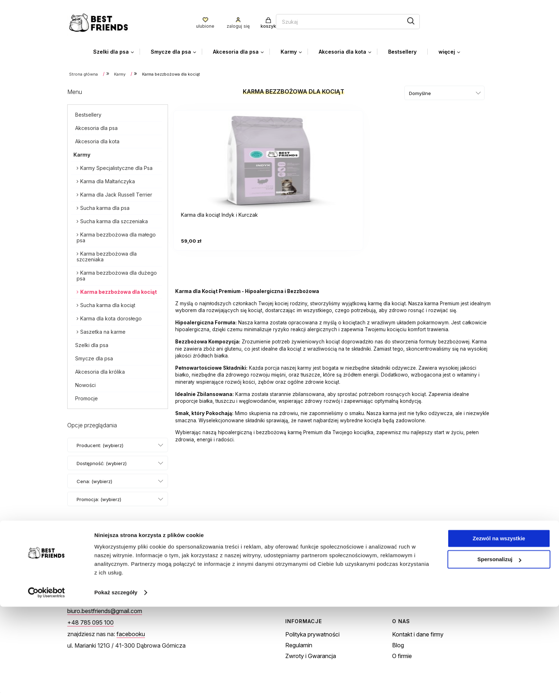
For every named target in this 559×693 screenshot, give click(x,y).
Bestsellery (88, 113)
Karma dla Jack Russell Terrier (116, 193)
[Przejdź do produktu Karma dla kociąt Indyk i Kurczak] (225, 157)
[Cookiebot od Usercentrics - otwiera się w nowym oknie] (46, 679)
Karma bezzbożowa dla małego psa (116, 236)
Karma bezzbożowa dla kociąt (118, 290)
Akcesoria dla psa (96, 126)
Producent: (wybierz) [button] (100, 444)
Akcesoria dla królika (100, 370)
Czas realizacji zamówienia (427, 595)
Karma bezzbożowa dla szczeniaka (107, 255)
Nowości (85, 384)
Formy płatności (413, 574)
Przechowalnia (304, 595)
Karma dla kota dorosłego (111, 317)
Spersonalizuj (499, 646)
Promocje (86, 397)
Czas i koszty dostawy (421, 585)
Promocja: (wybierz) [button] (99, 498)
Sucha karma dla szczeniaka (114, 220)
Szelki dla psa (91, 344)
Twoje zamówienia (309, 574)
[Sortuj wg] (444, 91)
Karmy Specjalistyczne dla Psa (116, 166)
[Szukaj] (327, 20)
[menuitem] (116, 50)
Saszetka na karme (103, 330)
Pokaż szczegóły (115, 679)
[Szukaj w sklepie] (258, 21)
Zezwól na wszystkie (499, 625)
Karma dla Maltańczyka (107, 180)
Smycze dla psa (94, 357)
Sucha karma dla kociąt (107, 304)
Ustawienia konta (307, 585)
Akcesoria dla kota (97, 140)
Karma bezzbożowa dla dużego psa (117, 274)
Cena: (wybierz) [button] (94, 480)
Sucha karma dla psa (104, 206)
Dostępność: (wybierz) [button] (102, 462)
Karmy (81, 153)
